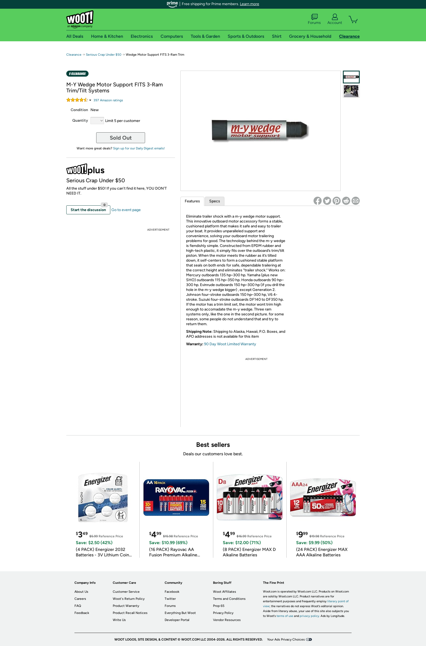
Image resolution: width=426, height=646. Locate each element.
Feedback (81, 613)
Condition (79, 110)
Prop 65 (218, 606)
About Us (81, 592)
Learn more (249, 4)
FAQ (77, 606)
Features (192, 201)
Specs (214, 201)
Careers (80, 599)
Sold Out (121, 137)
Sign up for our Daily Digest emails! (139, 148)
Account (334, 19)
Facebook (172, 592)
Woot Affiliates (224, 592)
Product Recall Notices (130, 613)
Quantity (80, 120)
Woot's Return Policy (129, 599)
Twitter (170, 599)
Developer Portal (177, 620)
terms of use (285, 616)
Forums (314, 19)
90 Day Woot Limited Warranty (230, 344)
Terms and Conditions (229, 599)
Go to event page (126, 210)
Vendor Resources (227, 620)
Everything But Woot (180, 613)
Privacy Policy (223, 613)
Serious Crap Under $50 (103, 55)
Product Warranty (126, 606)
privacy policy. (310, 616)
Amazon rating (108, 100)
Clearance (74, 55)
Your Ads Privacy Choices (286, 639)
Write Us (119, 620)
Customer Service (126, 592)
